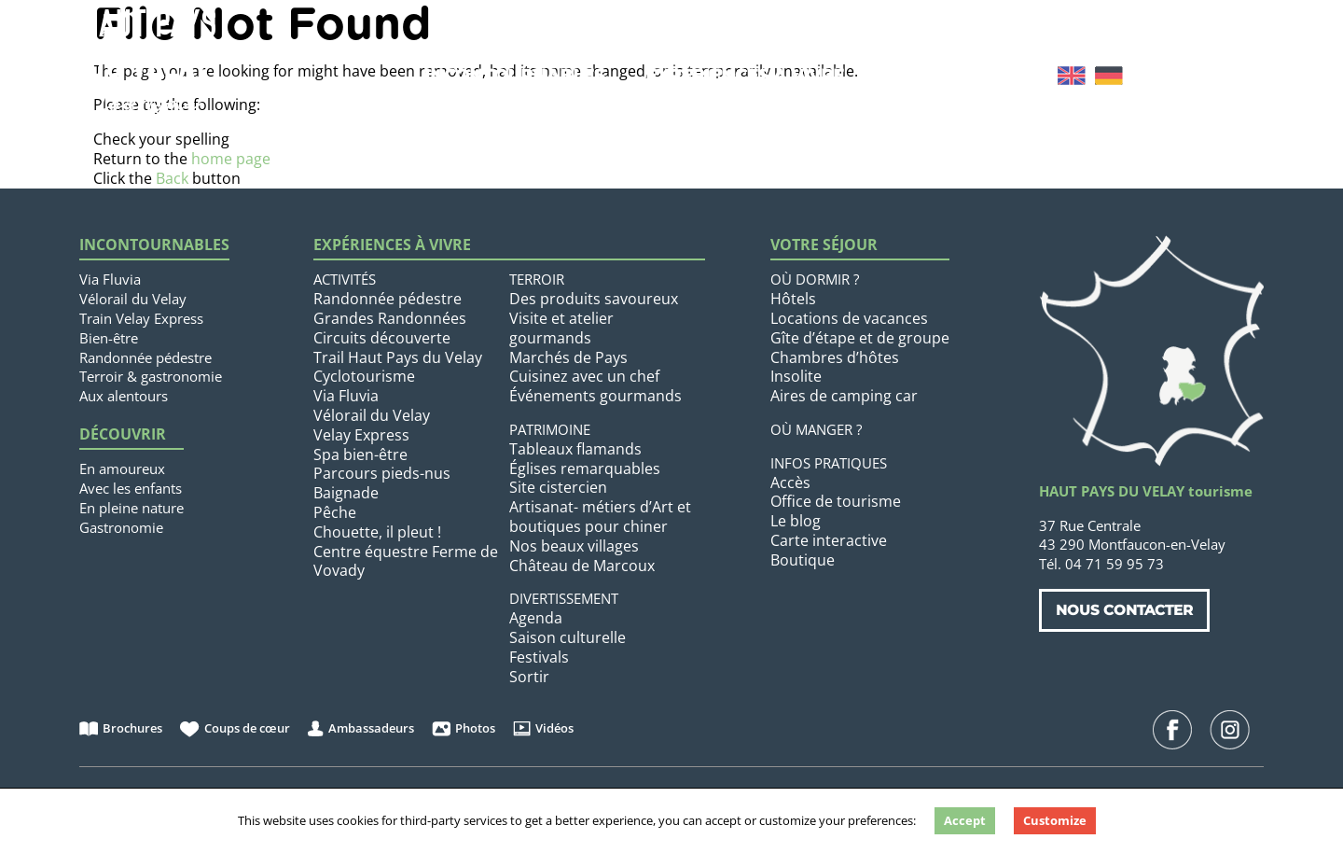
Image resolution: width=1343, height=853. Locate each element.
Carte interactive (828, 540)
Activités (344, 279)
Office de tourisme (835, 501)
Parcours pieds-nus (381, 473)
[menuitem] (1072, 75)
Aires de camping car (844, 395)
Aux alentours (123, 395)
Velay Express (361, 435)
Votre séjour (952, 75)
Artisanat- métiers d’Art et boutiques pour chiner (600, 516)
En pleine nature (131, 507)
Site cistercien (558, 487)
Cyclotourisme (364, 376)
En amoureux (122, 468)
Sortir (529, 676)
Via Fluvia (110, 279)
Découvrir (122, 434)
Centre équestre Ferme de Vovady (405, 561)
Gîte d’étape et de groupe (859, 338)
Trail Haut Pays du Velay (397, 357)
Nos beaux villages (574, 546)
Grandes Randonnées (389, 318)
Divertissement (563, 598)
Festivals (539, 657)
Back (172, 178)
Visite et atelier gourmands (561, 328)
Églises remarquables (584, 468)
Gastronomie (121, 527)
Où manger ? (816, 429)
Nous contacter (1124, 610)
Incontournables (514, 75)
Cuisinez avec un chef (584, 376)
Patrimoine (549, 429)
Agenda (535, 618)
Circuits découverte (381, 338)
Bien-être (108, 338)
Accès (790, 482)
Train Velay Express (141, 318)
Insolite (796, 376)
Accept (965, 820)
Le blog (795, 520)
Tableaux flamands (575, 449)
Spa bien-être (360, 454)
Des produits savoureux (593, 298)
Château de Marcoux (582, 565)
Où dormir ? (814, 279)
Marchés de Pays (568, 357)
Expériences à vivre (744, 75)
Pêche (334, 512)
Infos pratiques (828, 463)
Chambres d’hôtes (834, 357)
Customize (1055, 820)
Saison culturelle (567, 637)
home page (230, 158)
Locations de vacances (849, 318)
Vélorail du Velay (133, 298)
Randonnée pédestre (145, 357)
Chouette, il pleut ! (377, 532)
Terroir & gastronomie (150, 376)
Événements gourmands (595, 395)
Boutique (802, 560)
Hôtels (793, 298)
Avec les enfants (130, 488)
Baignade (346, 492)
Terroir (536, 279)
